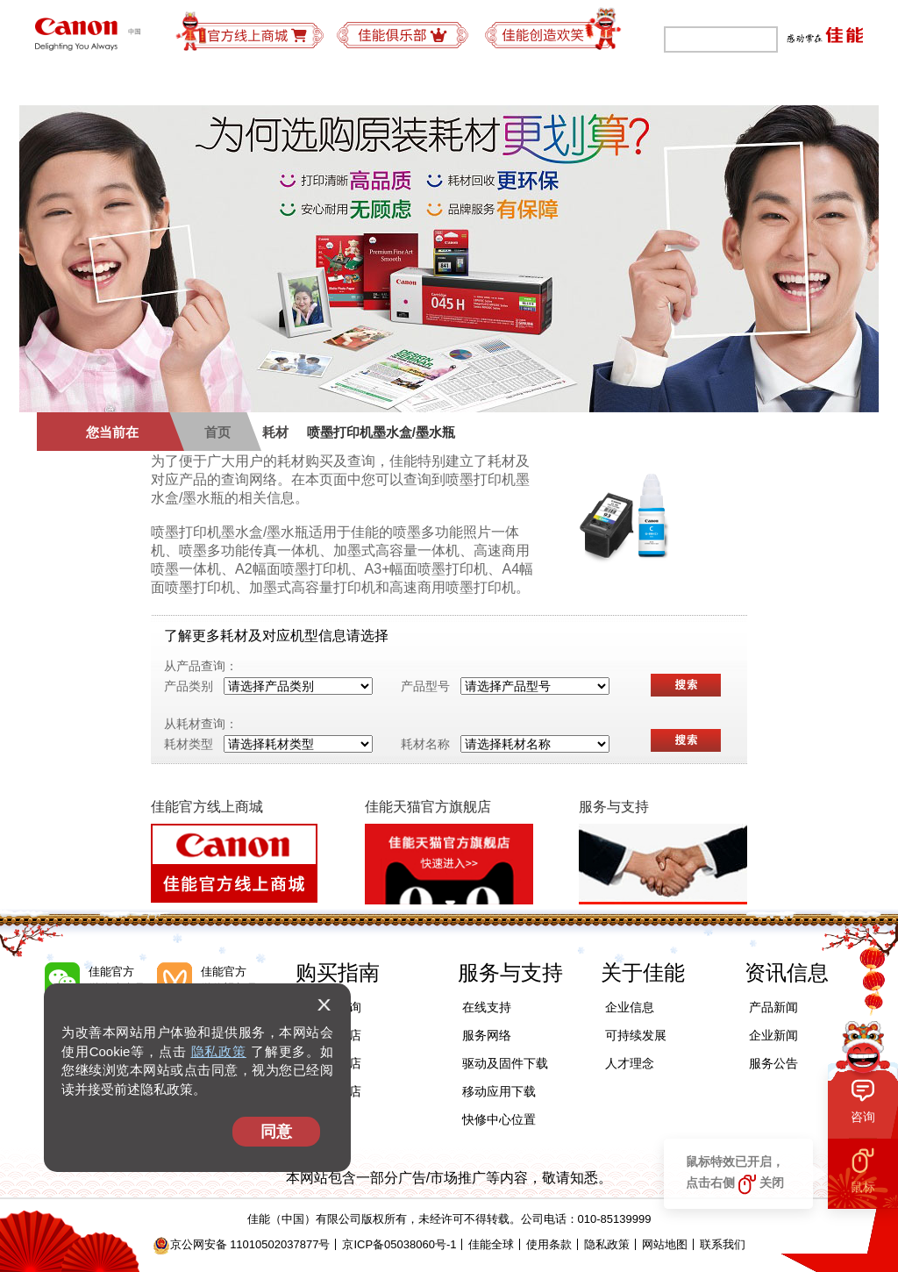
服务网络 (486, 1035)
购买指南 (424, 82)
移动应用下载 (499, 1091)
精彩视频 (817, 82)
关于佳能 (726, 82)
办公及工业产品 (193, 82)
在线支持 (486, 1007)
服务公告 (773, 1063)
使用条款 (549, 1244)
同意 (276, 1131)
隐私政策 (218, 1051)
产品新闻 (773, 1007)
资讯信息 (787, 972)
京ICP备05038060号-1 (399, 1244)
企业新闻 (773, 1035)
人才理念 (629, 1063)
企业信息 (629, 1007)
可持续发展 (628, 82)
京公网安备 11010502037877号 (242, 1244)
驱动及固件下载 (505, 1063)
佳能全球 (491, 1244)
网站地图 (665, 1244)
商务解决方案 (319, 82)
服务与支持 (523, 82)
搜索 (686, 685)
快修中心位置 (499, 1119)
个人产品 (81, 82)
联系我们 (722, 1244)
